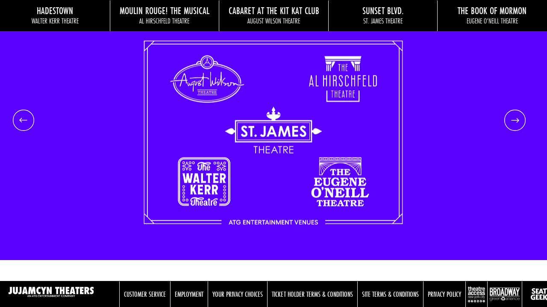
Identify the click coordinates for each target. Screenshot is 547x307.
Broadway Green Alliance (505, 294)
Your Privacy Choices (237, 294)
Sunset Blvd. (383, 15)
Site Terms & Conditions (390, 294)
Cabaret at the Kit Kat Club (274, 15)
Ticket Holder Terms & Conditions (312, 294)
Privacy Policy (444, 294)
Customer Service (145, 294)
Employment (189, 294)
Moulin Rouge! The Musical (165, 15)
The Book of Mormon (492, 15)
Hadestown (55, 15)
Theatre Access (476, 294)
